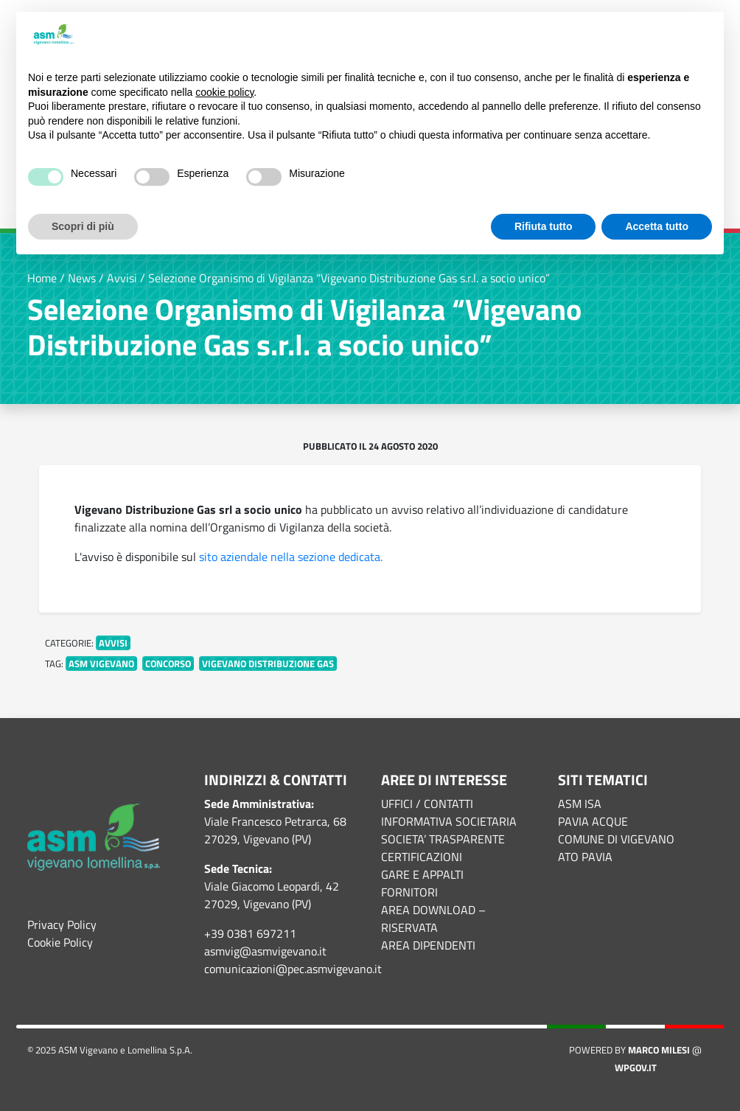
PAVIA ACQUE (593, 821)
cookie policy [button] (224, 92)
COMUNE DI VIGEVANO (616, 839)
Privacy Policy (62, 924)
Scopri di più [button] (83, 226)
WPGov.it (636, 1067)
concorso (168, 663)
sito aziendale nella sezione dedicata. (291, 556)
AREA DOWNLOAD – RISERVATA (433, 918)
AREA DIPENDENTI (428, 945)
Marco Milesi (659, 1049)
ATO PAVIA (585, 857)
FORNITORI (409, 892)
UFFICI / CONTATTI (427, 803)
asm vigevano (101, 663)
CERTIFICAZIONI (421, 857)
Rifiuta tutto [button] (543, 226)
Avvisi (113, 642)
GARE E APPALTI (422, 874)
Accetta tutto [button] (656, 226)
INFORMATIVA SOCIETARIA (449, 821)
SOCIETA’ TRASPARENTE (443, 839)
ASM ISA (579, 803)
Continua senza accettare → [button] (638, 35)
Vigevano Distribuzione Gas (268, 663)
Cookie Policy (60, 942)
